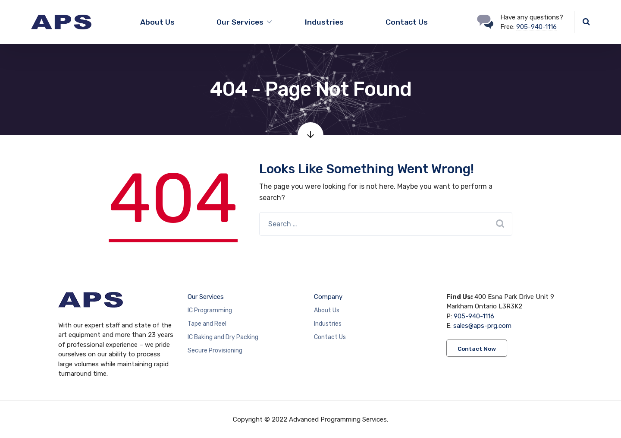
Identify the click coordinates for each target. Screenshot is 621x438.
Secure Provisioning (215, 350)
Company (328, 297)
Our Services (206, 297)
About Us (157, 22)
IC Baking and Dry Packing (223, 337)
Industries (324, 22)
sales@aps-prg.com (482, 326)
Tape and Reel (207, 323)
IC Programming (210, 310)
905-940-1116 (536, 27)
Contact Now (477, 348)
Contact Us (407, 22)
